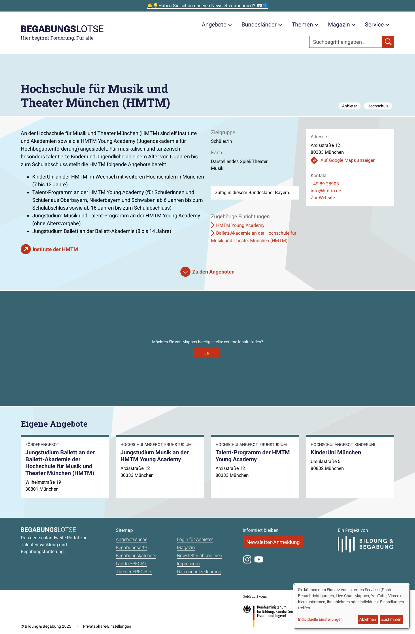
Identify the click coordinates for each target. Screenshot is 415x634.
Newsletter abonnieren (199, 555)
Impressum (188, 563)
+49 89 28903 (325, 184)
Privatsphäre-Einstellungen (107, 626)
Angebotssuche (131, 539)
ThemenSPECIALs (134, 571)
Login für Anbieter (195, 539)
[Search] (346, 42)
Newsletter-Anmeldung (273, 542)
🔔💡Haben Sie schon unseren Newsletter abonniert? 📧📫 (207, 5)
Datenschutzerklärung (199, 571)
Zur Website (323, 197)
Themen (305, 24)
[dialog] (351, 606)
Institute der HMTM (55, 249)
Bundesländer (262, 24)
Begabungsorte (131, 547)
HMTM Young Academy (240, 225)
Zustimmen (391, 619)
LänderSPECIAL (131, 563)
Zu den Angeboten (213, 272)
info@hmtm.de (326, 190)
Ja (206, 353)
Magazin (342, 24)
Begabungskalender (136, 555)
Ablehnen (367, 619)
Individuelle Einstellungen (320, 619)
